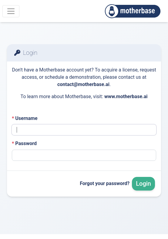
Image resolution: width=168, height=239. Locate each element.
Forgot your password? (104, 183)
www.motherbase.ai (126, 96)
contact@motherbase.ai (83, 84)
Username (25, 118)
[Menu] (10, 11)
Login (143, 183)
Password (24, 143)
